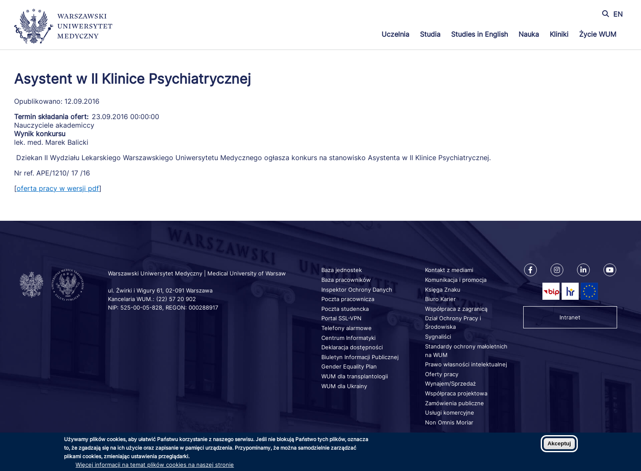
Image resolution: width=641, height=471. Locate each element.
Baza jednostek (341, 269)
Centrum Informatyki (348, 337)
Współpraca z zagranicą (456, 308)
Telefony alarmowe (346, 328)
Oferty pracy (441, 374)
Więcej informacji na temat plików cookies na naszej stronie (155, 464)
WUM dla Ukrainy (344, 386)
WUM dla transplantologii (354, 376)
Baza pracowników (346, 279)
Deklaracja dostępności (352, 347)
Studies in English (479, 34)
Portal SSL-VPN (341, 318)
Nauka (529, 34)
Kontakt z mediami (449, 269)
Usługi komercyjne (449, 412)
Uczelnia (395, 34)
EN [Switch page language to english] (618, 14)
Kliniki (559, 34)
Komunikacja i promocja (456, 279)
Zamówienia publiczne (454, 403)
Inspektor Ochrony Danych (356, 289)
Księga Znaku (442, 289)
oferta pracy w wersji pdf (58, 188)
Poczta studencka (345, 308)
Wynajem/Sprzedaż (450, 383)
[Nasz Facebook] (530, 269)
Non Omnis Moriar (449, 422)
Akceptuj (559, 443)
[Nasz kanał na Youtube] (609, 269)
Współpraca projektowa (456, 393)
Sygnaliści (438, 336)
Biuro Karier (440, 298)
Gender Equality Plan (349, 366)
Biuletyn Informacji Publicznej (360, 357)
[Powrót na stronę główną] (63, 27)
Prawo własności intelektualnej (466, 364)
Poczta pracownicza (347, 298)
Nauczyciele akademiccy (54, 125)
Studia (430, 34)
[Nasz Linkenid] (583, 269)
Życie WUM (597, 34)
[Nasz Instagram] (557, 269)
